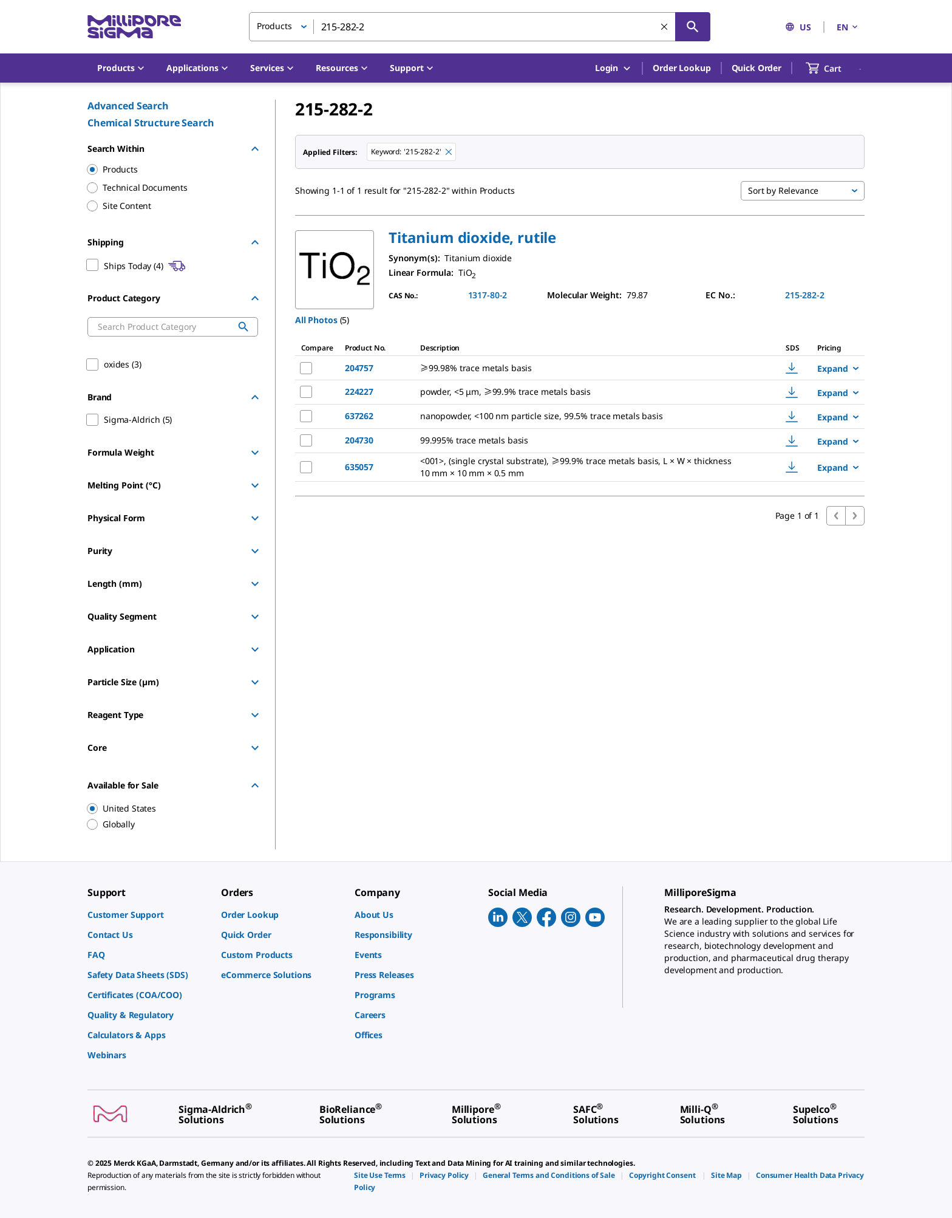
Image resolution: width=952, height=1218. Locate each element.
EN (848, 27)
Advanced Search (128, 105)
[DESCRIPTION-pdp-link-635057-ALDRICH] (586, 467)
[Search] (692, 26)
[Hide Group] (255, 149)
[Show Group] (255, 452)
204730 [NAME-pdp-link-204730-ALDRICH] (359, 440)
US (798, 27)
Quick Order (756, 68)
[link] (148, 915)
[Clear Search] (664, 27)
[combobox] (479, 26)
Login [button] (613, 68)
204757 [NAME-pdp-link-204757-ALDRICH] (359, 368)
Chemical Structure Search (150, 122)
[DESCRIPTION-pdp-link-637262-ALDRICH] (586, 416)
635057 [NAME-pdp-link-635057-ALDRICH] (359, 467)
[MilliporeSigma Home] (134, 27)
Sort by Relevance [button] (783, 190)
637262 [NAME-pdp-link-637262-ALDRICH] (359, 416)
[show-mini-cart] (834, 68)
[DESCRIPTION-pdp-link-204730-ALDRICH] (586, 440)
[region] (167, 808)
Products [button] (274, 26)
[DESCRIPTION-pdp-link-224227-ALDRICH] (586, 392)
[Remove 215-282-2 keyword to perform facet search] (449, 152)
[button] (472, 237)
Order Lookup (681, 68)
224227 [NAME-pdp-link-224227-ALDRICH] (359, 391)
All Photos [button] (316, 320)
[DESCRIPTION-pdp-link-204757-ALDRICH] (586, 368)
